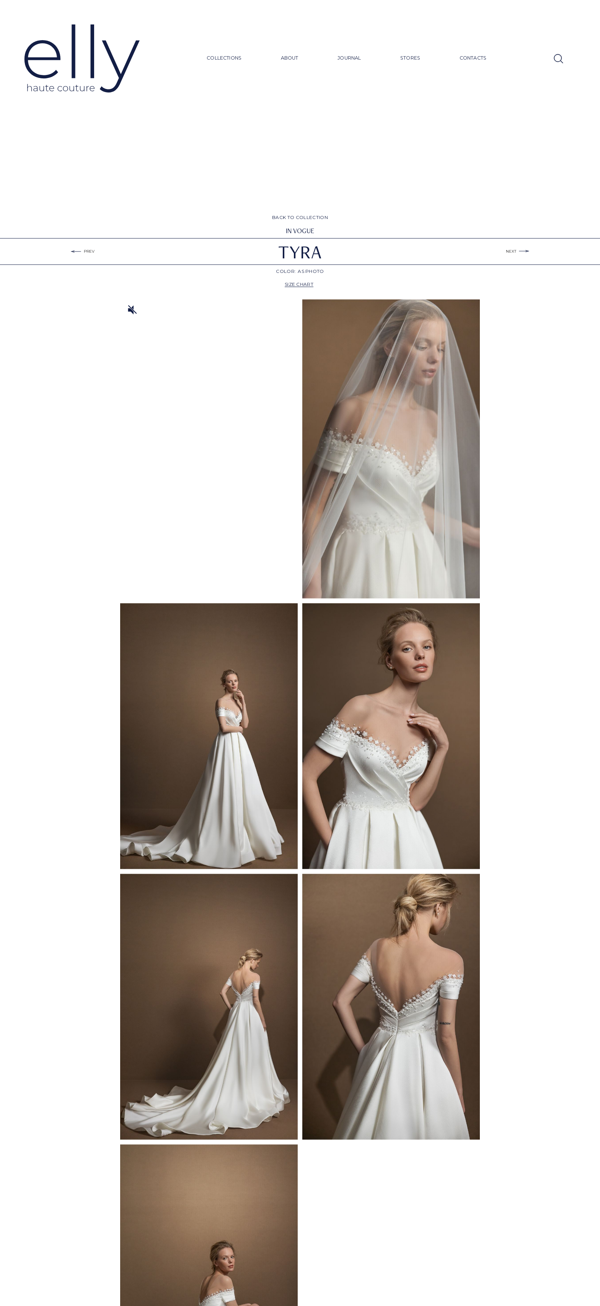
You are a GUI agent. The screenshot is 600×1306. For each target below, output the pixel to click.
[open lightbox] (391, 449)
